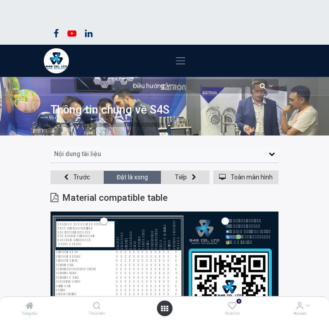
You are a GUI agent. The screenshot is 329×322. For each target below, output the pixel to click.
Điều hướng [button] (148, 85)
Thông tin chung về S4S (110, 109)
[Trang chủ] (29, 306)
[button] (266, 86)
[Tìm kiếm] (97, 306)
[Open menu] (164, 308)
